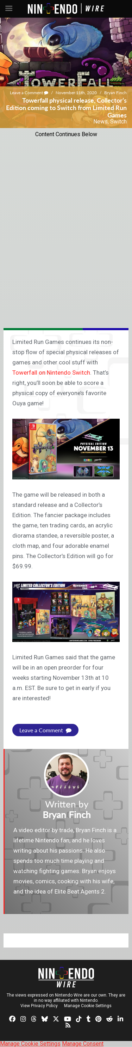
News (100, 121)
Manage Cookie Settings (88, 1005)
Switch (118, 121)
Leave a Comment (29, 92)
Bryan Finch (115, 92)
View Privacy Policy (39, 1005)
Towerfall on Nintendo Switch (51, 372)
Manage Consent (82, 1043)
